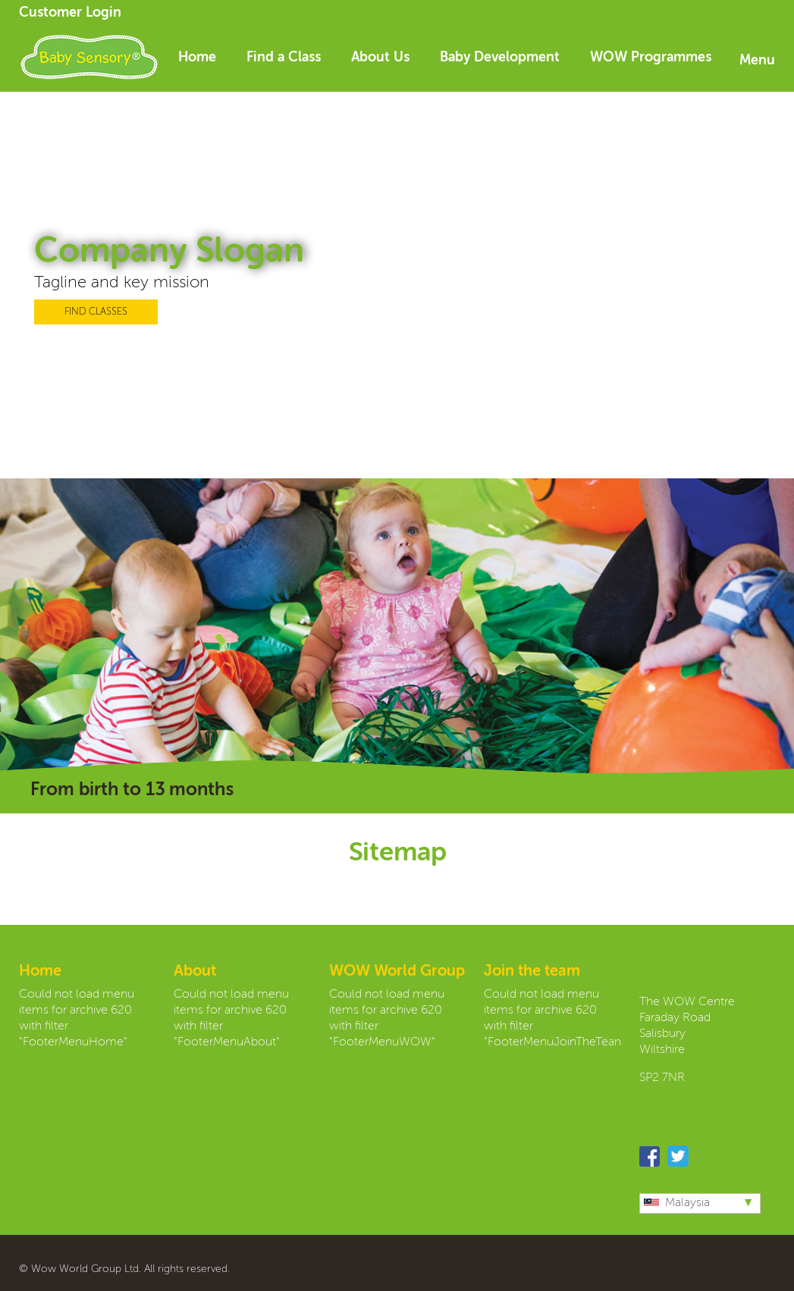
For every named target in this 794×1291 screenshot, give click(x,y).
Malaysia (677, 1203)
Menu (757, 60)
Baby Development (500, 57)
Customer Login (70, 13)
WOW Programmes (650, 57)
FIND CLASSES (95, 312)
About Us (380, 57)
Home (197, 57)
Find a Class (283, 57)
